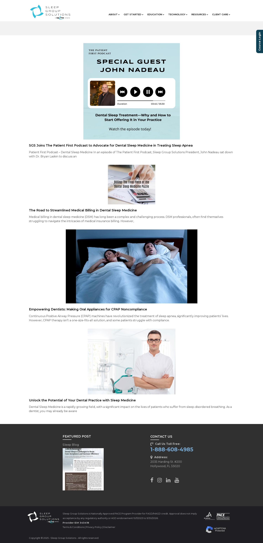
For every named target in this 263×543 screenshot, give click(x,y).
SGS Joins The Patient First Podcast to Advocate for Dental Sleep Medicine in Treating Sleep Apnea (111, 145)
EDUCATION (155, 14)
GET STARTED (133, 14)
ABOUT (114, 14)
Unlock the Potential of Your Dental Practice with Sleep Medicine (82, 400)
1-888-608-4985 (171, 449)
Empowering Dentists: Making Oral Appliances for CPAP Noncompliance (88, 309)
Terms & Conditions (73, 527)
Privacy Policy (94, 527)
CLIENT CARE (221, 14)
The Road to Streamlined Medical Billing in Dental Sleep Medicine (83, 210)
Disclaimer (109, 527)
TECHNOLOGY (177, 14)
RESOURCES (199, 14)
